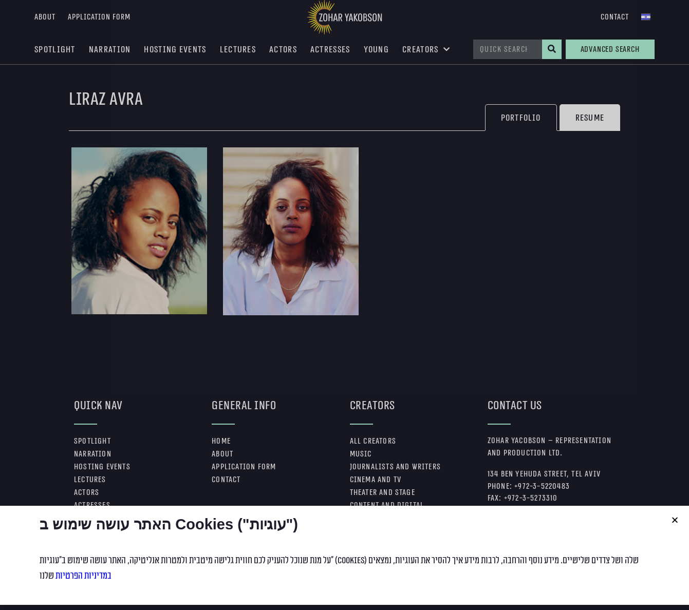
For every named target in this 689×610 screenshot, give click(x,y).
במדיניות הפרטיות (83, 602)
